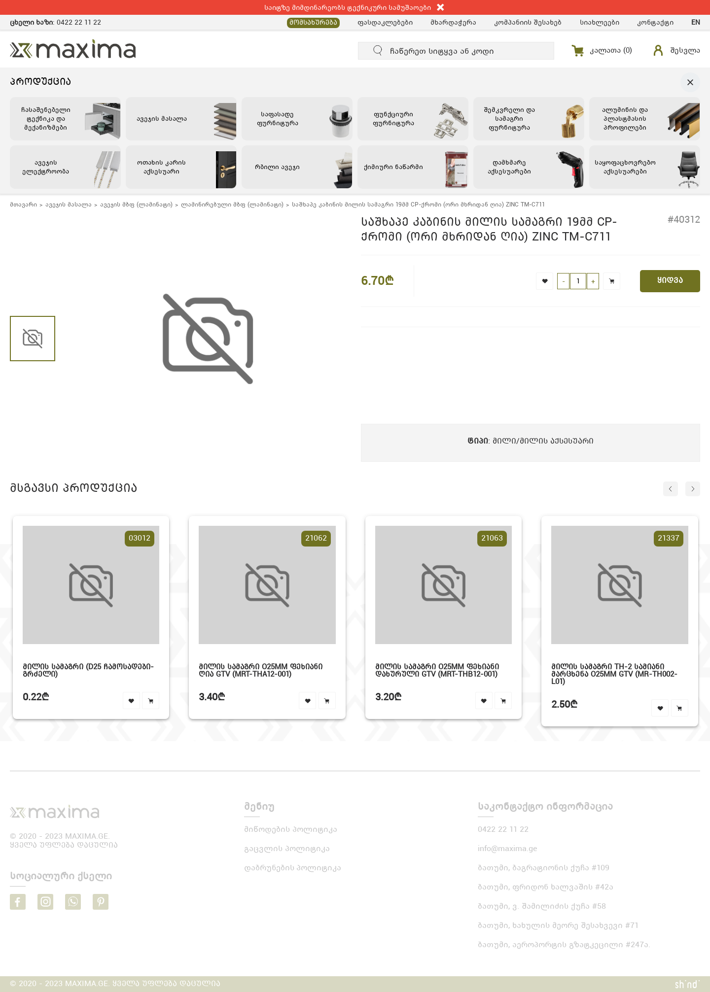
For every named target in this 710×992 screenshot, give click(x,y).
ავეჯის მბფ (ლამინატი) (136, 204)
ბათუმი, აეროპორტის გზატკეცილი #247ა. (564, 944)
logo (55, 812)
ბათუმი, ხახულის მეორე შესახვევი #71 (558, 925)
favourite (131, 700)
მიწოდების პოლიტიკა (290, 829)
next (692, 488)
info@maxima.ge (507, 848)
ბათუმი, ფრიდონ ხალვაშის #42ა (545, 886)
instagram (45, 902)
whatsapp (73, 902)
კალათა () (611, 50)
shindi (687, 984)
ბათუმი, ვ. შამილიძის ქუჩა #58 (542, 906)
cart (611, 281)
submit (378, 50)
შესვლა (685, 50)
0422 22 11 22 (79, 22)
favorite (544, 281)
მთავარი (23, 204)
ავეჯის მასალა (68, 204)
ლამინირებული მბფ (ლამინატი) (232, 204)
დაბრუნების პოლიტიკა (292, 867)
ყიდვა (670, 281)
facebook (18, 902)
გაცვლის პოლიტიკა (287, 848)
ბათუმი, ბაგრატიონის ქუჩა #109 (543, 867)
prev (670, 488)
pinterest (100, 902)
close (441, 7)
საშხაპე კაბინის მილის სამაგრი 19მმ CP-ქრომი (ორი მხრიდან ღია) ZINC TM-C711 (418, 204)
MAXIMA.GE (73, 48)
